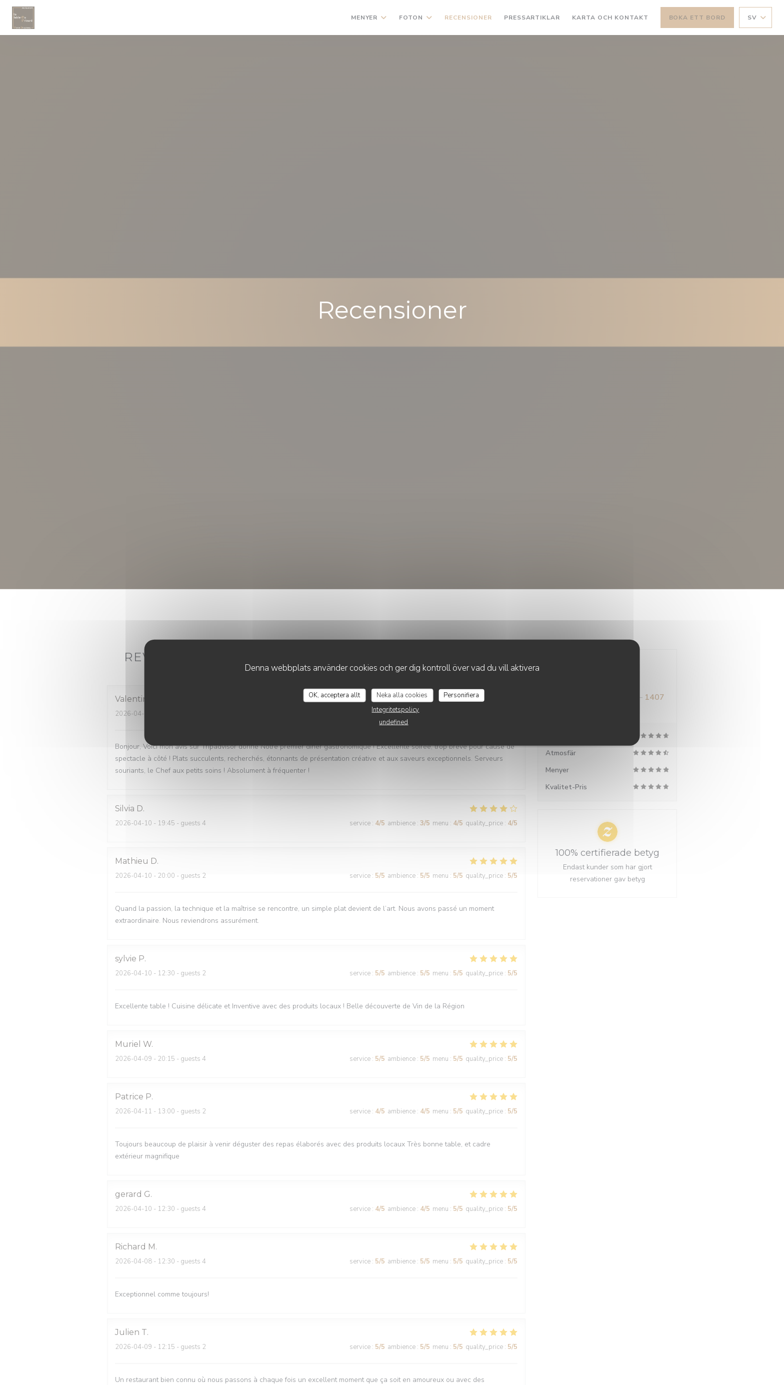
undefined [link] (393, 722)
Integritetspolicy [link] (395, 709)
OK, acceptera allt (334, 694)
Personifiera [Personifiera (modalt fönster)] (461, 694)
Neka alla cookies (402, 694)
